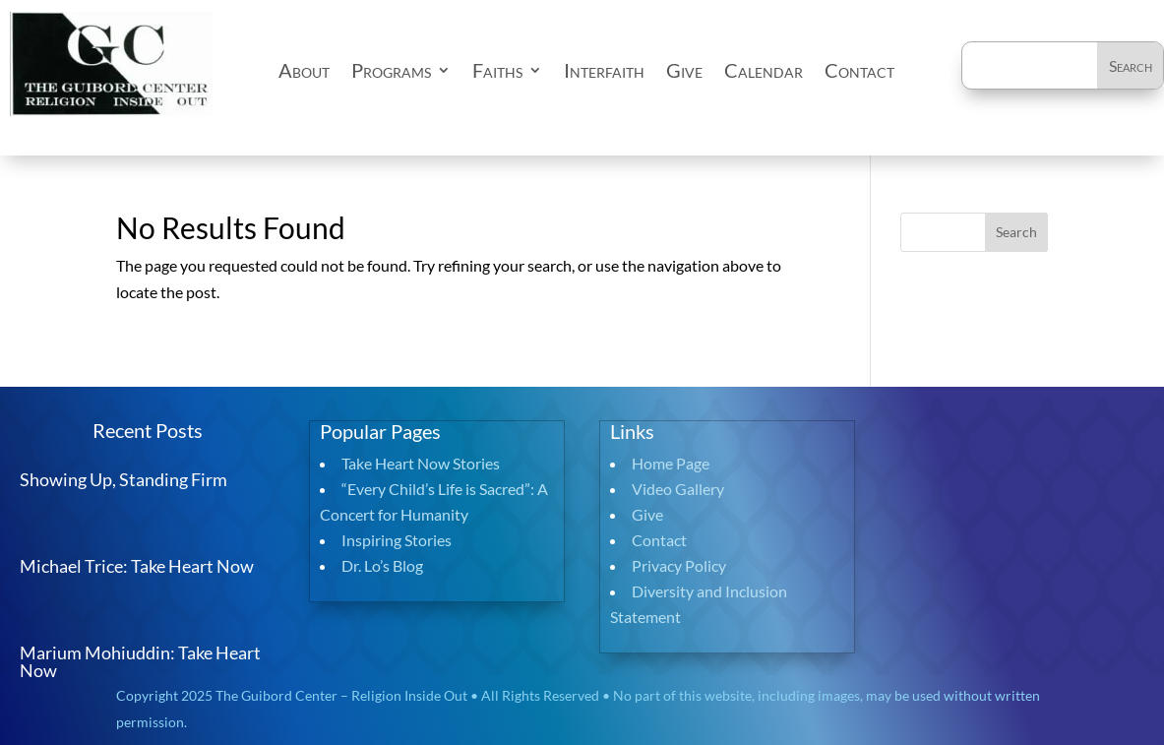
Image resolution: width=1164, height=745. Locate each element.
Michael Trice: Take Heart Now (137, 566)
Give (684, 70)
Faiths (497, 70)
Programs (391, 70)
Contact (859, 70)
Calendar (763, 70)
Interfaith (604, 70)
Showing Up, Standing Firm (123, 479)
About (304, 70)
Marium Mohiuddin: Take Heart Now (140, 661)
